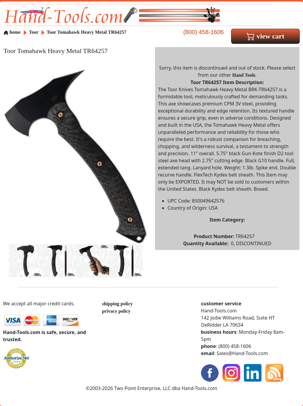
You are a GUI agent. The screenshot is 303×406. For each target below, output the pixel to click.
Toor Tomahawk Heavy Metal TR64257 (86, 32)
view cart (265, 36)
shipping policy (117, 303)
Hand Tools (243, 75)
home (12, 32)
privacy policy (116, 311)
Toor (34, 32)
